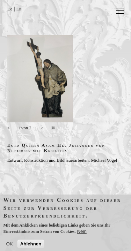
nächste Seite (42, 129)
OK (9, 245)
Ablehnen (31, 245)
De (10, 9)
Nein (81, 233)
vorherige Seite (10, 129)
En (18, 9)
